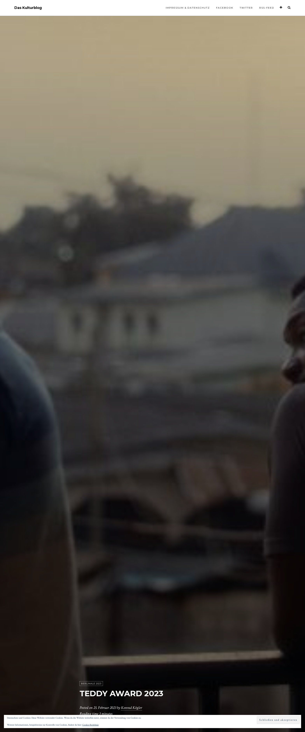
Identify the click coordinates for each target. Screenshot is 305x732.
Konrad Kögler (131, 707)
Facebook (224, 7)
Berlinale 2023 (91, 683)
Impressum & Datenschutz (188, 7)
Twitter (246, 7)
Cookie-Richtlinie (90, 724)
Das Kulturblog (28, 8)
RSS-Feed (266, 7)
